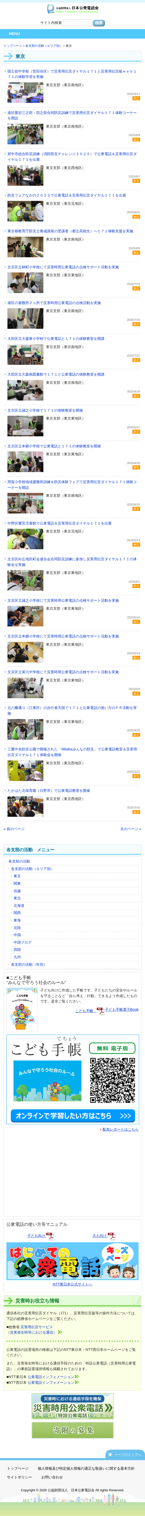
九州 (17, 957)
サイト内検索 (51, 23)
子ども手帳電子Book (122, 1009)
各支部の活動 (19, 861)
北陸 (17, 928)
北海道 (19, 905)
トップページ (13, 45)
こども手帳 (90, 1011)
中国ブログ (23, 942)
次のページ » (130, 829)
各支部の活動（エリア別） (43, 45)
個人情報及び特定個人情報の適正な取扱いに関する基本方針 (86, 1468)
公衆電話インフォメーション (53, 1377)
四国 (17, 949)
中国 (17, 935)
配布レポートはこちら (119, 1129)
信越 (17, 891)
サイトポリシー (19, 1477)
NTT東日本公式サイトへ (72, 1281)
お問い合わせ (52, 1477)
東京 (17, 876)
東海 (17, 920)
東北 (17, 898)
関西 (17, 913)
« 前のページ (14, 829)
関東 (17, 883)
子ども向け (40, 1235)
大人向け (104, 1235)
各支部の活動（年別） (29, 964)
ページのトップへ (127, 1455)
